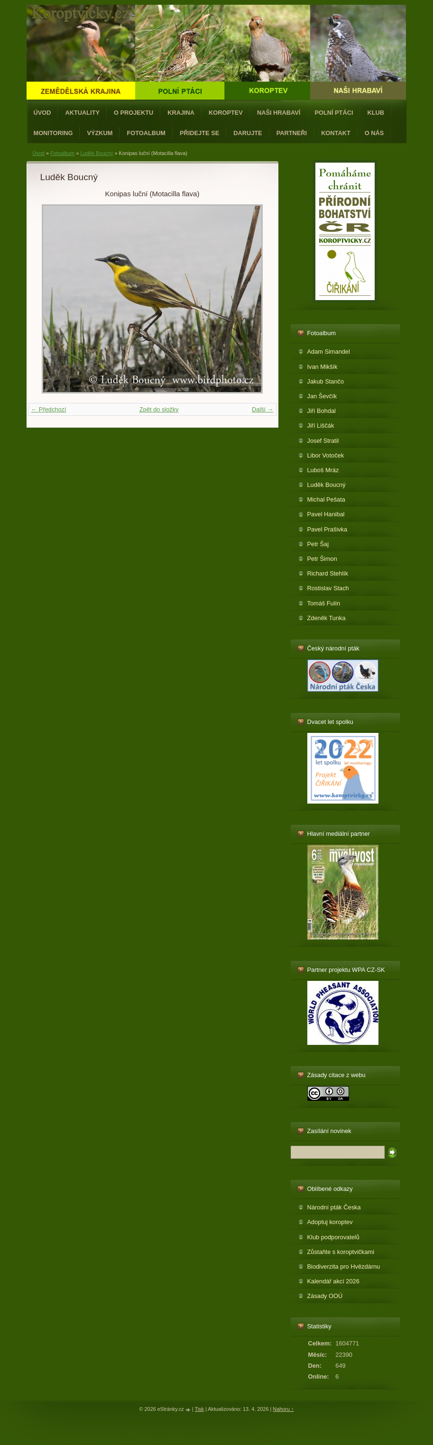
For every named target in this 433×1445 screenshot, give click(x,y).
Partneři (291, 133)
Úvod (42, 112)
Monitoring (53, 133)
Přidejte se (199, 133)
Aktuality (82, 112)
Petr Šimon (322, 558)
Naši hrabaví (278, 112)
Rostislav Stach (328, 588)
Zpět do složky (159, 409)
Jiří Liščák (320, 425)
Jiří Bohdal (321, 410)
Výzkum (99, 133)
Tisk (199, 1409)
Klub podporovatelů (333, 1237)
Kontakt (335, 133)
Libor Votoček (325, 455)
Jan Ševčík (322, 396)
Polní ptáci (333, 112)
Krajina (180, 112)
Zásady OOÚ (325, 1295)
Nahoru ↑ (283, 1409)
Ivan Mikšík (322, 366)
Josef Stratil (323, 440)
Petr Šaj (318, 544)
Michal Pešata (326, 499)
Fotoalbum (146, 133)
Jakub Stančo (325, 381)
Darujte (247, 133)
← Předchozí (48, 409)
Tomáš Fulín (324, 603)
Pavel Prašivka (327, 529)
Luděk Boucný (96, 153)
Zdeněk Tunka (326, 618)
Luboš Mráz (323, 470)
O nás (374, 133)
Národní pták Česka (334, 1207)
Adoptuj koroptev (330, 1222)
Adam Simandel (328, 351)
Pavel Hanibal (326, 514)
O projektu (133, 112)
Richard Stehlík (328, 573)
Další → (263, 409)
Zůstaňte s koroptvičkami (341, 1251)
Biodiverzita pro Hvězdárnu (343, 1266)
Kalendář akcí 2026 (333, 1281)
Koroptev (226, 112)
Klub (375, 112)
